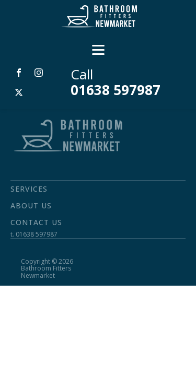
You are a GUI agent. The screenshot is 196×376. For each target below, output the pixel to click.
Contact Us (36, 222)
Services (29, 189)
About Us (31, 205)
